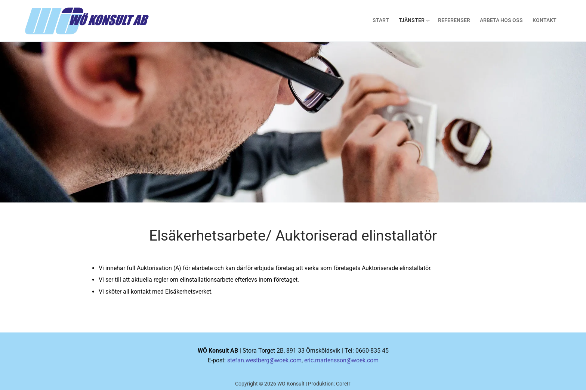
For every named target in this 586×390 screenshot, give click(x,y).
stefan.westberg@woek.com (264, 360)
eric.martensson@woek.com (341, 360)
